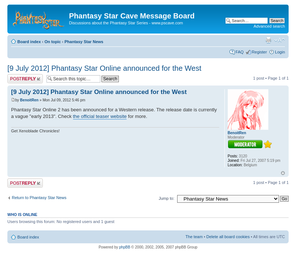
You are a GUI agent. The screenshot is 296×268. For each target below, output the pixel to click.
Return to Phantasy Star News (39, 197)
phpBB (124, 247)
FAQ (239, 52)
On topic (52, 41)
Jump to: (166, 198)
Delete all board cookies (227, 236)
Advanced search (269, 26)
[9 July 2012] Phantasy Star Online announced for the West (104, 68)
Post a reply (25, 78)
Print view (268, 40)
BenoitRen (29, 100)
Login (280, 52)
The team (194, 236)
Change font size (279, 40)
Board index (29, 41)
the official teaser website (100, 116)
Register (259, 52)
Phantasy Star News (84, 41)
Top (283, 173)
